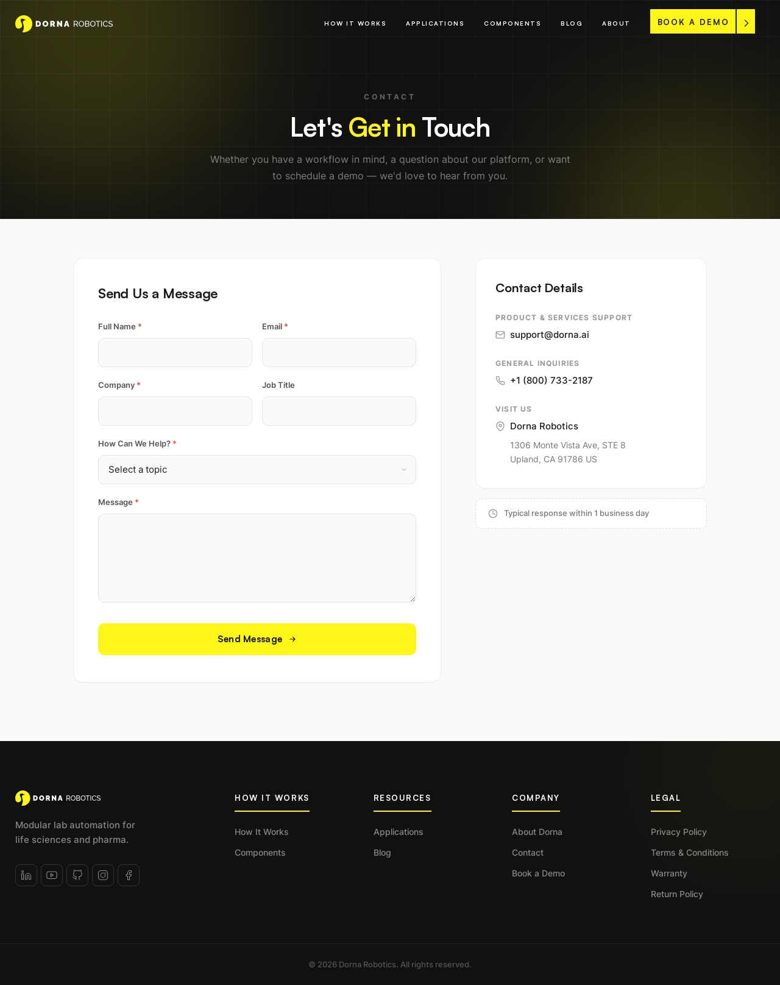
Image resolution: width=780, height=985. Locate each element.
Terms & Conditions (690, 852)
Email (275, 326)
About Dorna (537, 831)
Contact (528, 852)
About (616, 23)
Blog (572, 23)
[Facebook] (129, 875)
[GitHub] (77, 875)
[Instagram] (103, 875)
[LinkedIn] (26, 875)
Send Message (257, 639)
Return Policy (677, 894)
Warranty (669, 873)
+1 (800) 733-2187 (544, 380)
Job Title (278, 385)
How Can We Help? (137, 443)
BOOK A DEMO (704, 22)
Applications (435, 23)
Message (118, 502)
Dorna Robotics (536, 426)
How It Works (355, 23)
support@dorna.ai (542, 334)
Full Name (120, 326)
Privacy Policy (679, 831)
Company (119, 385)
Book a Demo (538, 873)
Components (512, 23)
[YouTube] (52, 875)
